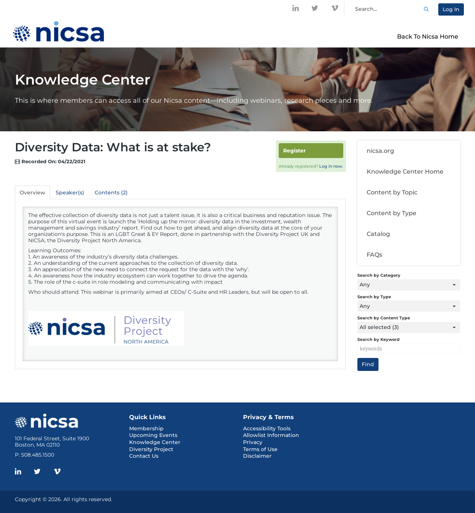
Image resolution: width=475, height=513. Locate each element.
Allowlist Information (271, 435)
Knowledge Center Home (405, 171)
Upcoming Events (153, 435)
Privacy (252, 442)
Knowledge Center (154, 442)
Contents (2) (111, 192)
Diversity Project (151, 449)
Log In (451, 9)
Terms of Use (260, 449)
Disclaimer (257, 456)
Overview (32, 192)
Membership (146, 428)
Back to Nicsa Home (427, 36)
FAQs (374, 254)
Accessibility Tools (267, 428)
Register (294, 150)
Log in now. (331, 166)
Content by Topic (392, 192)
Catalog (378, 233)
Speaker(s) (70, 192)
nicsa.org (380, 150)
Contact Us (143, 456)
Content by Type (391, 213)
